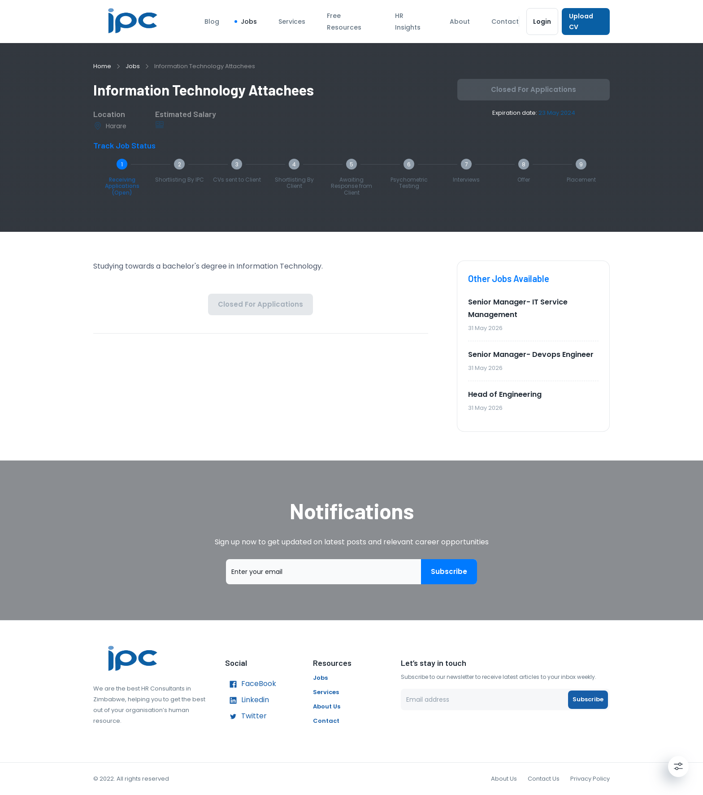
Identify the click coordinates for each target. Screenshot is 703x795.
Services (291, 21)
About (460, 21)
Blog (211, 21)
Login (542, 22)
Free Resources (344, 21)
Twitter (246, 716)
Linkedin (247, 700)
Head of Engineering (505, 394)
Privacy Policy (590, 778)
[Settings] (678, 766)
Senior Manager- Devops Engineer (531, 354)
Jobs (249, 21)
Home (102, 66)
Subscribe (449, 571)
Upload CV (586, 21)
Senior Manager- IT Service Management (518, 308)
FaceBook (250, 684)
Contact (505, 21)
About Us (326, 706)
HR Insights (408, 21)
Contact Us (544, 778)
